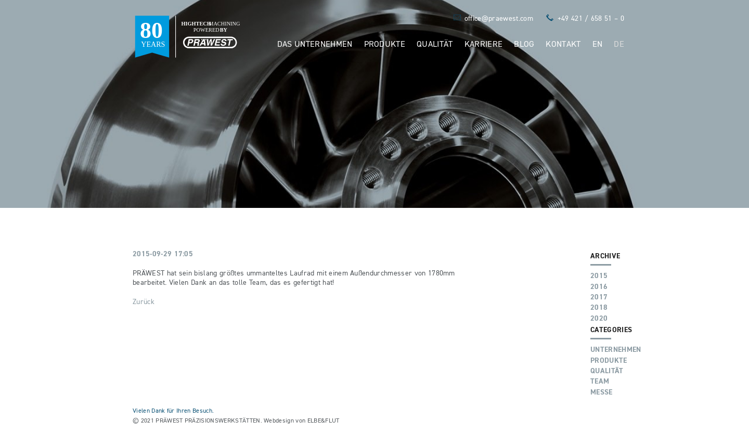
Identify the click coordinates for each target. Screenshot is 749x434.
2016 (599, 286)
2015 (599, 275)
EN (597, 43)
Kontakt (563, 43)
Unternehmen (615, 349)
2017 (599, 296)
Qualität (435, 43)
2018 (599, 307)
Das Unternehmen (315, 43)
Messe (601, 392)
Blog (524, 43)
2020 (599, 318)
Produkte (385, 43)
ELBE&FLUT (323, 420)
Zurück (143, 301)
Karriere (483, 43)
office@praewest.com (498, 18)
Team (599, 381)
